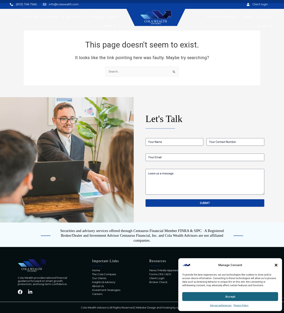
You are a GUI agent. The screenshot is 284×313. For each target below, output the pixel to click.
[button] (276, 265)
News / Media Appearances (166, 270)
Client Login (156, 278)
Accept (230, 296)
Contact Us (264, 26)
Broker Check (158, 282)
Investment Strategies (106, 290)
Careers (97, 293)
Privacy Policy (241, 305)
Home (96, 270)
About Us (112, 26)
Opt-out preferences (221, 305)
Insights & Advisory (103, 282)
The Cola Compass (104, 274)
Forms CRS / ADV (160, 274)
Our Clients (99, 278)
